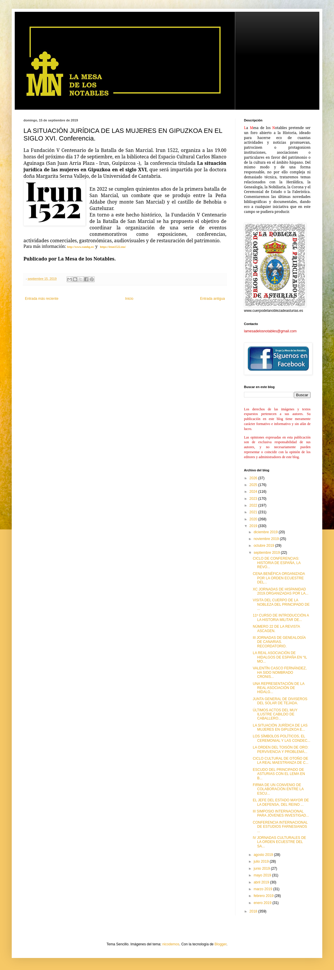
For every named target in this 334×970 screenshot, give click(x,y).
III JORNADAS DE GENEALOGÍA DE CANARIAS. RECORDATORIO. (279, 642)
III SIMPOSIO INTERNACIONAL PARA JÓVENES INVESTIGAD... (281, 813)
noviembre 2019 (267, 539)
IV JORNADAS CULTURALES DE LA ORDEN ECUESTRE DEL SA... (279, 842)
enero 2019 (263, 903)
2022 (254, 505)
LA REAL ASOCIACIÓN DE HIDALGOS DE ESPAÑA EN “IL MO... (280, 657)
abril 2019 (262, 882)
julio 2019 (262, 861)
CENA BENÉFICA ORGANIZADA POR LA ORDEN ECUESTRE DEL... (279, 578)
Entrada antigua (212, 299)
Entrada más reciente (41, 299)
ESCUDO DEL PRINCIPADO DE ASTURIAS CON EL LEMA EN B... (279, 774)
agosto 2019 (264, 855)
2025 (254, 485)
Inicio (129, 299)
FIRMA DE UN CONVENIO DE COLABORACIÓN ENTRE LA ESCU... (278, 789)
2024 (254, 492)
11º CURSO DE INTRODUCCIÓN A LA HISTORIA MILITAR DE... (281, 617)
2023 (254, 499)
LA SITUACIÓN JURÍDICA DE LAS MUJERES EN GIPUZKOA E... (280, 727)
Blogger (221, 944)
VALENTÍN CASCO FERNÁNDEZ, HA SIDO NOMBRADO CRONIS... (280, 672)
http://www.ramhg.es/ (80, 246)
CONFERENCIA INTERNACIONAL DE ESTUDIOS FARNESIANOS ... (280, 826)
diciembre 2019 (266, 532)
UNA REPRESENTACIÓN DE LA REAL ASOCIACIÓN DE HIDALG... (278, 688)
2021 (254, 512)
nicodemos (170, 944)
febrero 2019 (264, 896)
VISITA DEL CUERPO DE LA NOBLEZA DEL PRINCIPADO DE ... (281, 604)
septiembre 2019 (267, 553)
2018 (254, 911)
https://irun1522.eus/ (113, 246)
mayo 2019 (263, 875)
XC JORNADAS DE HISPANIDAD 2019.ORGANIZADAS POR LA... (280, 591)
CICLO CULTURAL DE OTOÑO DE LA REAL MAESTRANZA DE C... (280, 760)
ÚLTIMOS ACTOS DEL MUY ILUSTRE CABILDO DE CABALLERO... (275, 714)
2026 (254, 478)
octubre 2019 (264, 546)
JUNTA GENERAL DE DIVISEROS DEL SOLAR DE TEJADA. (280, 701)
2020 (254, 519)
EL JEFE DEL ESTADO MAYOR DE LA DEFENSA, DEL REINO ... (281, 802)
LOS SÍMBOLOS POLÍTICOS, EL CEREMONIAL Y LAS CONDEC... (281, 738)
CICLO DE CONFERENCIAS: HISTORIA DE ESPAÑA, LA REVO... (277, 562)
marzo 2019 (263, 889)
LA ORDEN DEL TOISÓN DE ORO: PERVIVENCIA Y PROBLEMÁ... (280, 749)
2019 (254, 526)
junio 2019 (262, 868)
